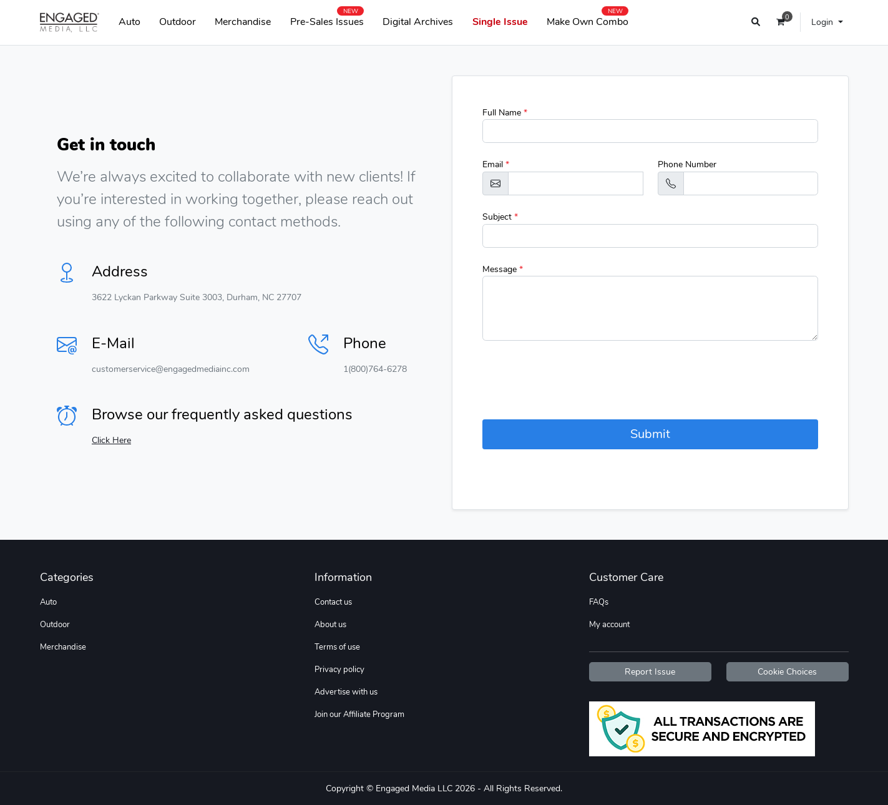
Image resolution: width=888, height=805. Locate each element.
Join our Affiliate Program (359, 714)
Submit (650, 434)
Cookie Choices (787, 672)
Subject (500, 217)
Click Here (111, 440)
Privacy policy (339, 669)
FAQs (598, 602)
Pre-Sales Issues (327, 19)
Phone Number (687, 165)
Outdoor (177, 22)
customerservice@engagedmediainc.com (171, 369)
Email (495, 165)
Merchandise (243, 22)
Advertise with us (346, 692)
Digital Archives (418, 22)
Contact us (333, 602)
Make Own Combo (587, 19)
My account (609, 624)
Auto (129, 22)
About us (330, 624)
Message (502, 270)
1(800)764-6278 (375, 369)
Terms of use (337, 647)
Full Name (504, 113)
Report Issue (650, 672)
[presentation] (577, 380)
